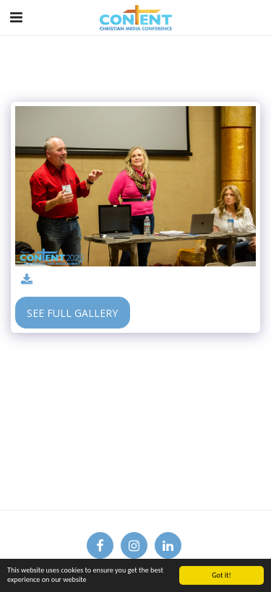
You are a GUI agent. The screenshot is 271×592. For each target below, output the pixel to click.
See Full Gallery (72, 313)
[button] (16, 17)
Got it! (221, 575)
